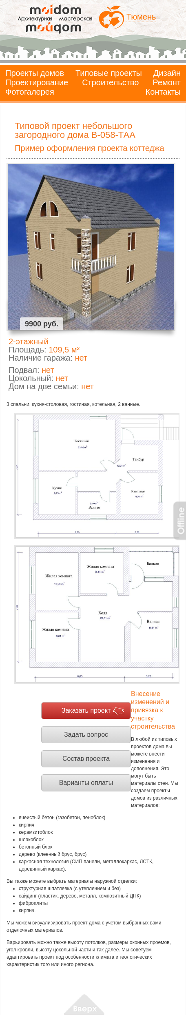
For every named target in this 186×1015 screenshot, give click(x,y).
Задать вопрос (86, 734)
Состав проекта (86, 758)
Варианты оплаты (86, 782)
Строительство (110, 82)
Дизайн (167, 73)
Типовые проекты (108, 73)
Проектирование (36, 82)
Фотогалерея (29, 91)
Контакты (163, 91)
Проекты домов (34, 73)
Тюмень (141, 16)
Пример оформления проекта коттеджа (89, 148)
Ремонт (167, 82)
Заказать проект (86, 710)
